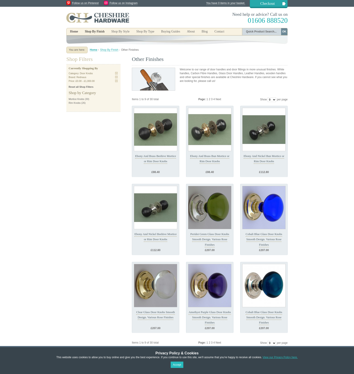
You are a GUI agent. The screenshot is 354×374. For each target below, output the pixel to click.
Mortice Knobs (76, 99)
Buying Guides (170, 31)
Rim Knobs (75, 103)
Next (218, 99)
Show (263, 99)
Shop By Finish (109, 49)
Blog (205, 31)
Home (74, 31)
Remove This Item (116, 73)
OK (284, 31)
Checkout (267, 3)
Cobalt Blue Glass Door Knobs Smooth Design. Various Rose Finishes (264, 239)
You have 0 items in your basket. (225, 3)
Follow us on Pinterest (85, 3)
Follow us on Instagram (123, 3)
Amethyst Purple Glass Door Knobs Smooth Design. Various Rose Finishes (210, 317)
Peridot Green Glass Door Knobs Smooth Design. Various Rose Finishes (209, 239)
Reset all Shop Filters (81, 86)
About (191, 31)
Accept (177, 364)
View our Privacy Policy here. (280, 357)
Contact (219, 31)
